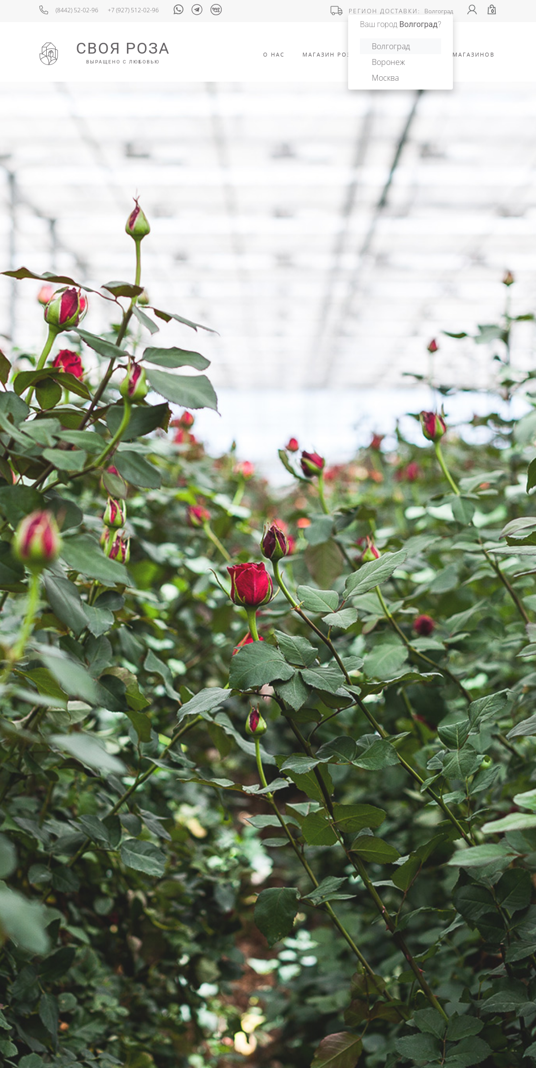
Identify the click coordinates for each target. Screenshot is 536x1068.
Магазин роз (326, 54)
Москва (385, 77)
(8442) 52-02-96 (77, 10)
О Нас (274, 54)
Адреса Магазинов (459, 54)
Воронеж (388, 62)
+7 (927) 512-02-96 (133, 10)
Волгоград (391, 46)
